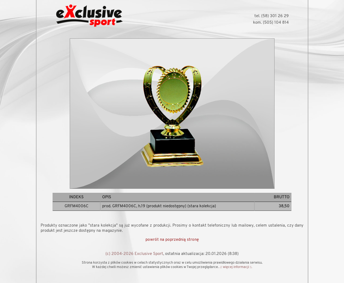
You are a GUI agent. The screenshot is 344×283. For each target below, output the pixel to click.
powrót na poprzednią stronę (172, 240)
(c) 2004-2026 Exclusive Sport (134, 254)
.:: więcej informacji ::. (236, 267)
